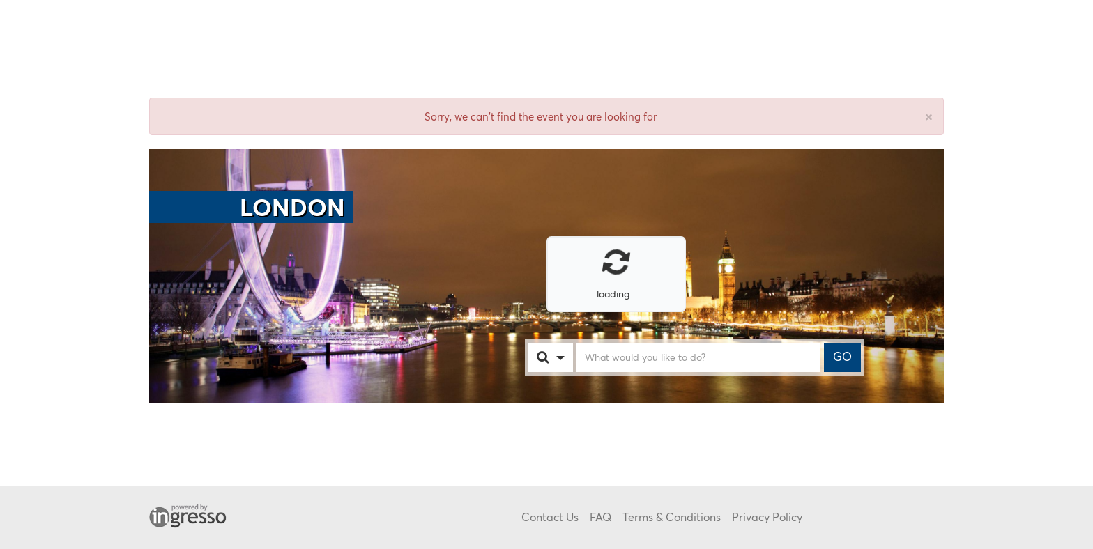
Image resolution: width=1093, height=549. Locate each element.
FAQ (600, 516)
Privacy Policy (767, 516)
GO (842, 356)
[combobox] (564, 357)
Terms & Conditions (671, 516)
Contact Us (550, 516)
